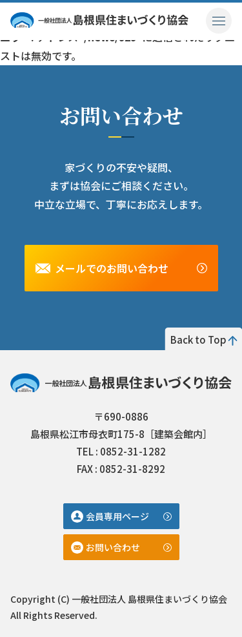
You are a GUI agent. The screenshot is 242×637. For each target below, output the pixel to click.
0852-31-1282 (133, 451)
